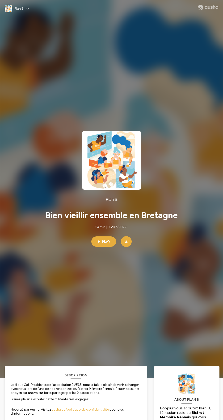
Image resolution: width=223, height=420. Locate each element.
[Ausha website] (208, 7)
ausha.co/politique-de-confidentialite (80, 410)
